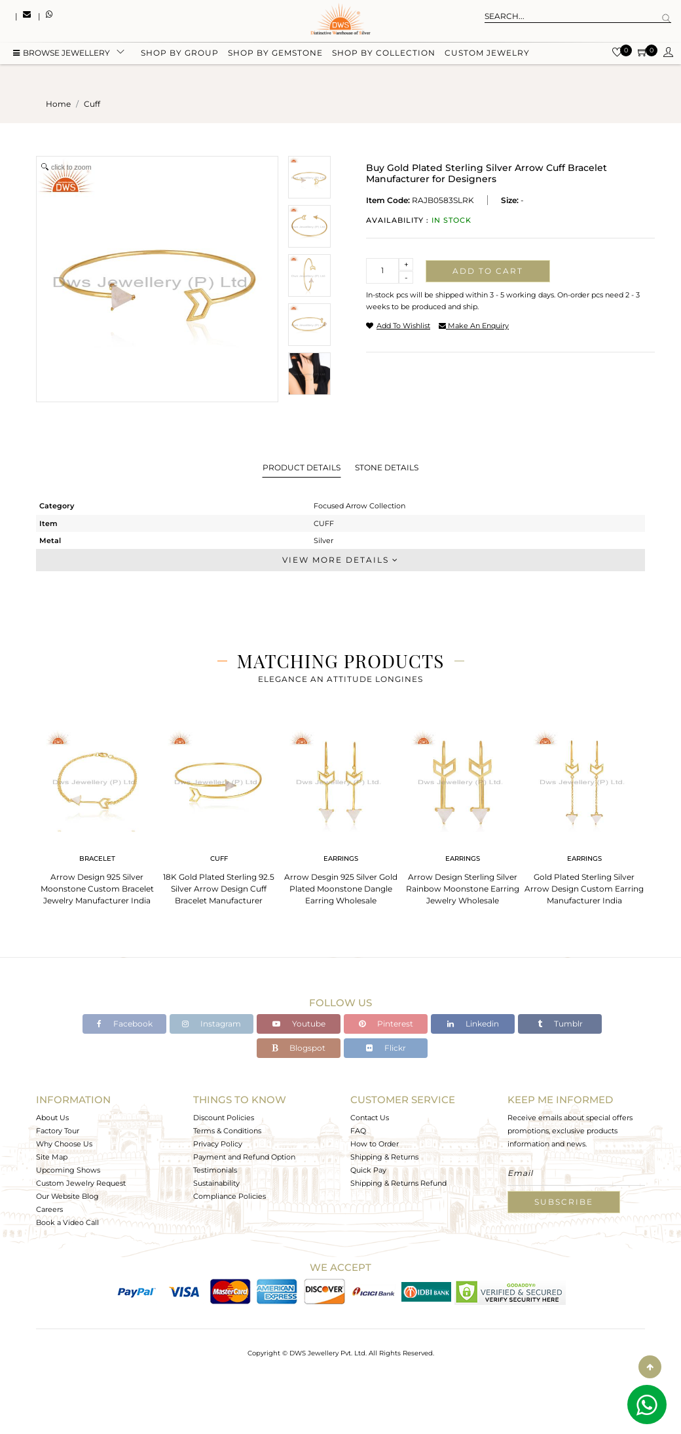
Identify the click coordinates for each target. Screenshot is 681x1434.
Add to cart (487, 271)
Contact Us (369, 1117)
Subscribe (563, 1202)
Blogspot (298, 1048)
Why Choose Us (64, 1143)
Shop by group (180, 54)
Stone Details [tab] (386, 467)
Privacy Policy (217, 1143)
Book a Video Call (67, 1222)
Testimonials (215, 1170)
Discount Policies (223, 1117)
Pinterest (386, 1023)
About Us (52, 1117)
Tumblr (560, 1023)
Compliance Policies (229, 1196)
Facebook (125, 1023)
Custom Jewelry (487, 54)
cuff (92, 104)
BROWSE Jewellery (61, 54)
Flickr (386, 1048)
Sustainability (216, 1183)
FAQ (358, 1130)
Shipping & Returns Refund (398, 1183)
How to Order (374, 1143)
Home (58, 104)
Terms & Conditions (227, 1130)
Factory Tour (57, 1130)
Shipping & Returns (384, 1156)
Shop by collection (383, 54)
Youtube (298, 1023)
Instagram (211, 1023)
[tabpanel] (97, 813)
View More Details (340, 560)
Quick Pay (368, 1170)
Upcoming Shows (68, 1170)
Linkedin (473, 1023)
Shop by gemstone (275, 54)
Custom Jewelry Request (81, 1183)
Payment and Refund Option (244, 1156)
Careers (49, 1209)
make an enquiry (474, 325)
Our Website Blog (67, 1196)
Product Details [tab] (301, 467)
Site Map (51, 1156)
